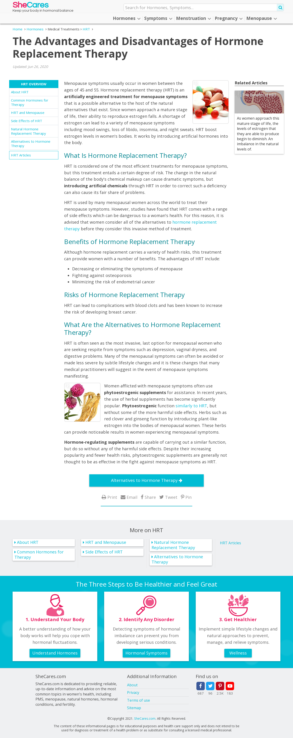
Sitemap (134, 707)
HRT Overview (33, 84)
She (31, 6)
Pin (188, 497)
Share (150, 497)
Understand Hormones (55, 653)
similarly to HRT (191, 405)
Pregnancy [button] (229, 18)
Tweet (171, 497)
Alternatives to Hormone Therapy (30, 143)
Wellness (238, 653)
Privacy (133, 692)
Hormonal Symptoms (146, 653)
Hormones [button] (127, 18)
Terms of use (138, 700)
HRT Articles (21, 155)
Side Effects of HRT (26, 120)
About (132, 684)
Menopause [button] (261, 18)
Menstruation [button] (193, 18)
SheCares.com (144, 718)
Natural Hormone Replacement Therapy (28, 131)
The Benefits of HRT (259, 94)
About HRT (20, 92)
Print (112, 497)
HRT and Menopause (27, 112)
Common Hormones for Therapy (29, 102)
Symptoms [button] (158, 18)
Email (132, 497)
